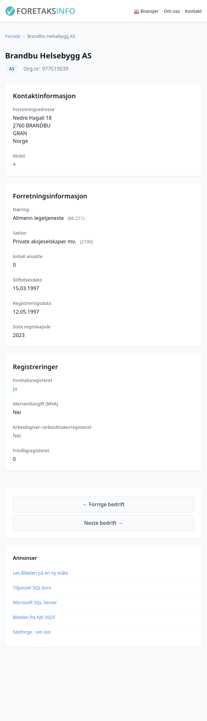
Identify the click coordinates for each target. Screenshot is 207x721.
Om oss (172, 11)
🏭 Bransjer (146, 11)
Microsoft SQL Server (35, 602)
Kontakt (193, 11)
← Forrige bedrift (103, 504)
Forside (13, 36)
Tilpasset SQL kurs (32, 588)
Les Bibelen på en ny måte (40, 573)
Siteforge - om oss (32, 632)
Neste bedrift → (103, 522)
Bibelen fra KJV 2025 (34, 617)
